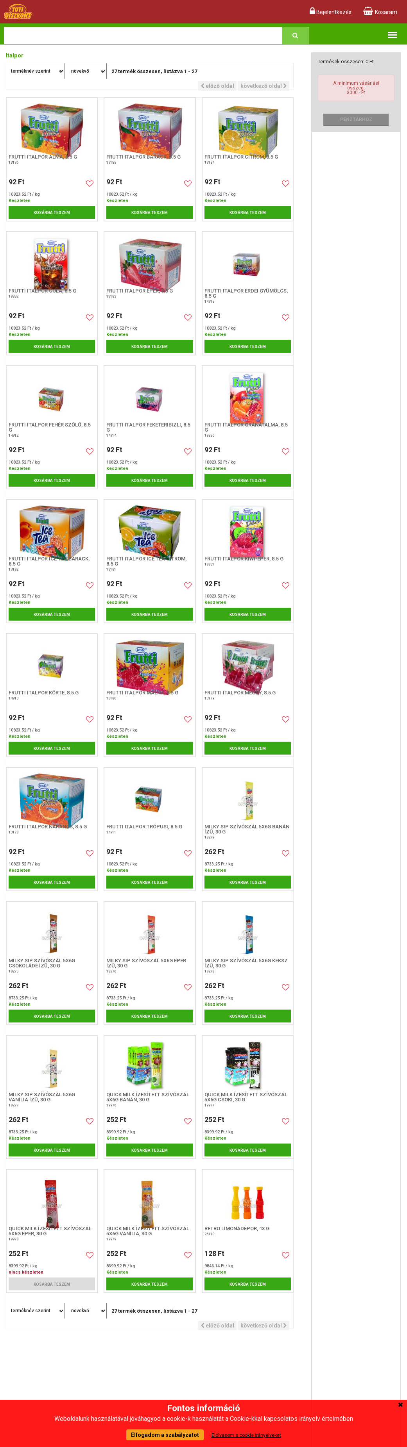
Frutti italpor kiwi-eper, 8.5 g (243, 559)
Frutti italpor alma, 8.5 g (43, 157)
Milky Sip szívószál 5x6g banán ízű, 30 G (246, 829)
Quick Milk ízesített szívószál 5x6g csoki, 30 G (245, 1097)
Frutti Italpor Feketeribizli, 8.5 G (148, 427)
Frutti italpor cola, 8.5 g (42, 291)
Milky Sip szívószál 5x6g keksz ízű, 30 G (246, 963)
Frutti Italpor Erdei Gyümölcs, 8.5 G (246, 293)
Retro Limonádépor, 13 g (236, 1228)
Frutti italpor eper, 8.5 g (139, 291)
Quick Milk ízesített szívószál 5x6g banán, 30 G (147, 1097)
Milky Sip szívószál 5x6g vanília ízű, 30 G (42, 1097)
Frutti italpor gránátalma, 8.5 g (246, 427)
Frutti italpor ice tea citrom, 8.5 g (146, 561)
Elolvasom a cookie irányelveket (246, 1435)
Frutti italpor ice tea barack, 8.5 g (49, 561)
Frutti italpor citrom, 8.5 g (241, 157)
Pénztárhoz (356, 119)
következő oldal (263, 86)
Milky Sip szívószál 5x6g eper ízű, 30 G (146, 963)
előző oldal (217, 86)
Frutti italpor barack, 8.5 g (143, 157)
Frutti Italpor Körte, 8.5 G (44, 693)
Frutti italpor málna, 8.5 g (142, 693)
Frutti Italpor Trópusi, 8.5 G (144, 827)
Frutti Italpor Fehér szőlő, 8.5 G (50, 427)
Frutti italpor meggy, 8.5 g (240, 693)
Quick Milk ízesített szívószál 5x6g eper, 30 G (50, 1231)
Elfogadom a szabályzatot (165, 1435)
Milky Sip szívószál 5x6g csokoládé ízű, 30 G (42, 963)
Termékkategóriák (392, 31)
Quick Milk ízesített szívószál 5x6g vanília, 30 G (147, 1231)
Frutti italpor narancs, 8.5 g (48, 827)
